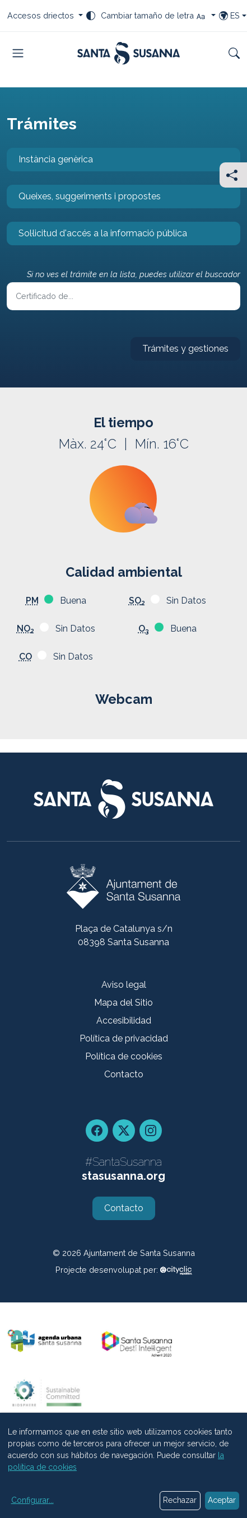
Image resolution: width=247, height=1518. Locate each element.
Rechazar (180, 1500)
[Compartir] (233, 175)
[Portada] (128, 53)
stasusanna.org (123, 1176)
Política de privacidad (124, 1038)
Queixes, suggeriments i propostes (84, 199)
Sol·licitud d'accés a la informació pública (97, 236)
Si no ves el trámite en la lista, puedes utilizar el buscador (133, 274)
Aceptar (222, 1500)
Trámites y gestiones (180, 352)
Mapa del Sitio (123, 1002)
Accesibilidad (123, 1020)
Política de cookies (123, 1056)
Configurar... (32, 1500)
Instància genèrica (50, 162)
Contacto (123, 1074)
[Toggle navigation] (18, 53)
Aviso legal (123, 984)
